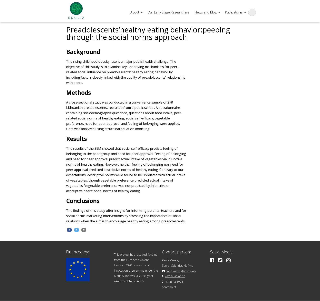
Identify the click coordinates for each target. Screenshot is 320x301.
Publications (233, 12)
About (134, 12)
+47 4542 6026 (174, 282)
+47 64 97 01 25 (176, 277)
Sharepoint (169, 287)
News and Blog (205, 12)
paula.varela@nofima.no (181, 271)
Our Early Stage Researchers (168, 12)
